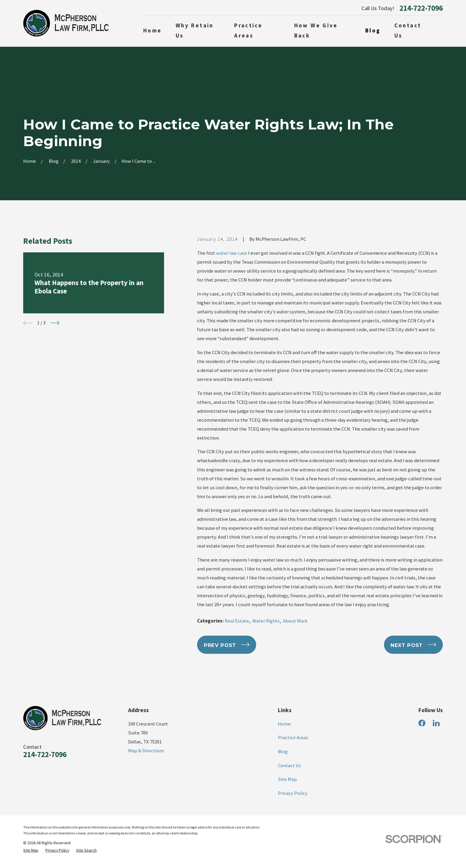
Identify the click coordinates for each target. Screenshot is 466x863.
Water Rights (266, 621)
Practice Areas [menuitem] (248, 30)
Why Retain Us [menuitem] (195, 30)
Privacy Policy (292, 793)
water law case (231, 253)
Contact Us (289, 765)
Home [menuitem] (152, 30)
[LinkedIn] (436, 723)
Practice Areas (293, 737)
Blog (283, 751)
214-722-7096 (421, 8)
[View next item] (55, 322)
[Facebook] (421, 723)
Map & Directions (146, 751)
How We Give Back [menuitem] (316, 30)
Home (284, 724)
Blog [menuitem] (373, 30)
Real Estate (237, 621)
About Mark (295, 621)
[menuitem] (30, 850)
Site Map (287, 779)
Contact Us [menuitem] (407, 30)
